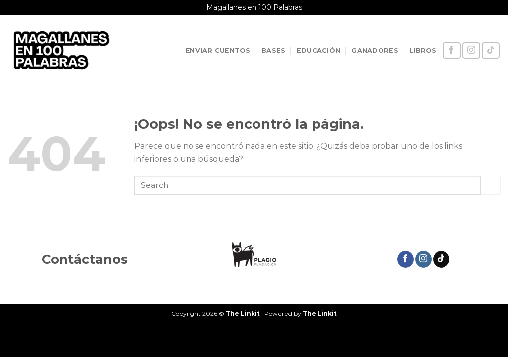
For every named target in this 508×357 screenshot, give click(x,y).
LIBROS (423, 50)
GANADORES (374, 50)
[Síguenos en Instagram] (471, 50)
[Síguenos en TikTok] (491, 50)
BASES (273, 50)
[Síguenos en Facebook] (451, 50)
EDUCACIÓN (318, 50)
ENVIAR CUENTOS (218, 50)
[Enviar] (491, 185)
